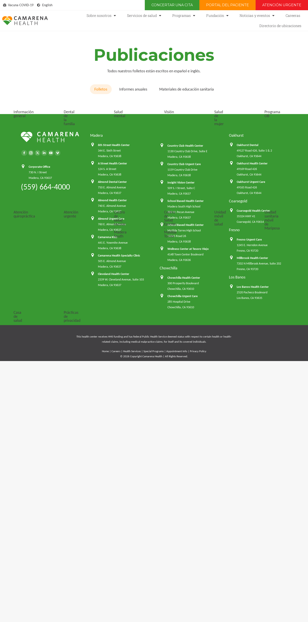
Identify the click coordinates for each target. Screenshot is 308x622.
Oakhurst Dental (247, 446)
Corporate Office (39, 468)
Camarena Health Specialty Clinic (119, 556)
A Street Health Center (112, 464)
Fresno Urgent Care (249, 540)
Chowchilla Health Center (183, 579)
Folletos (100, 89)
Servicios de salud (144, 16)
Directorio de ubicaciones (280, 25)
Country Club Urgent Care (184, 465)
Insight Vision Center (181, 483)
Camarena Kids (107, 538)
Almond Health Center (112, 501)
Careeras (293, 15)
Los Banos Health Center (253, 588)
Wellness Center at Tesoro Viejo (188, 550)
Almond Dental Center (112, 483)
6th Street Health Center (114, 446)
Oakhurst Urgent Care (251, 483)
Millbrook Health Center (252, 559)
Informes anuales (133, 89)
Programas (183, 16)
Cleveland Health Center (113, 575)
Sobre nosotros (101, 16)
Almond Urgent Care (111, 519)
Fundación (217, 16)
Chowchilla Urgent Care (182, 597)
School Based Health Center (185, 502)
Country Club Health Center (185, 446)
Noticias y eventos (257, 16)
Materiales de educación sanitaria (186, 89)
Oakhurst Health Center (252, 464)
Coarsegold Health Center (253, 511)
